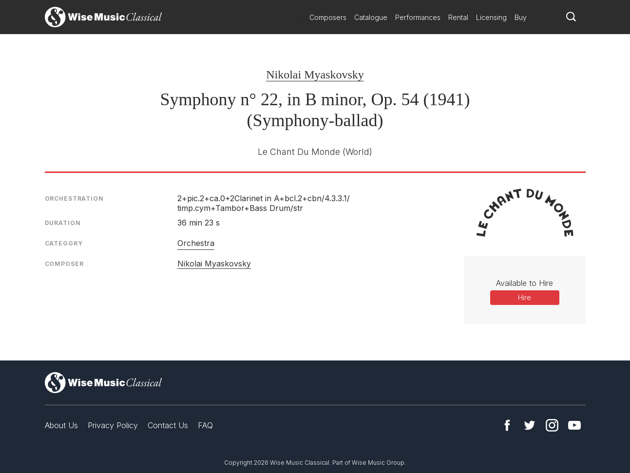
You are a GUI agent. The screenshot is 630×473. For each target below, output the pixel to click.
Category (64, 243)
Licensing (491, 17)
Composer (64, 263)
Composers (327, 17)
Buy (521, 17)
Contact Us (168, 425)
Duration (63, 223)
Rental (458, 17)
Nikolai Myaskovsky (315, 74)
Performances (417, 17)
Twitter (529, 425)
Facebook (507, 425)
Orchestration (74, 198)
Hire (524, 297)
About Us (61, 425)
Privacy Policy (113, 425)
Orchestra (195, 243)
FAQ (205, 425)
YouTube (574, 425)
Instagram (552, 425)
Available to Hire (524, 283)
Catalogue (370, 17)
